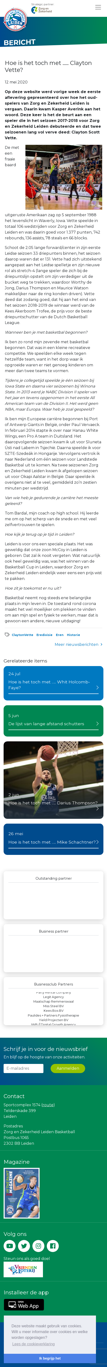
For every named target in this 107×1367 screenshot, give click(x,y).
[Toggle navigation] (98, 7)
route (48, 1105)
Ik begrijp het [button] (50, 1358)
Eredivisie (44, 635)
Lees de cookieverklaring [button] (33, 1344)
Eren (60, 635)
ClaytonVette (22, 635)
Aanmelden (68, 1068)
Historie (73, 635)
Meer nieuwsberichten (76, 644)
